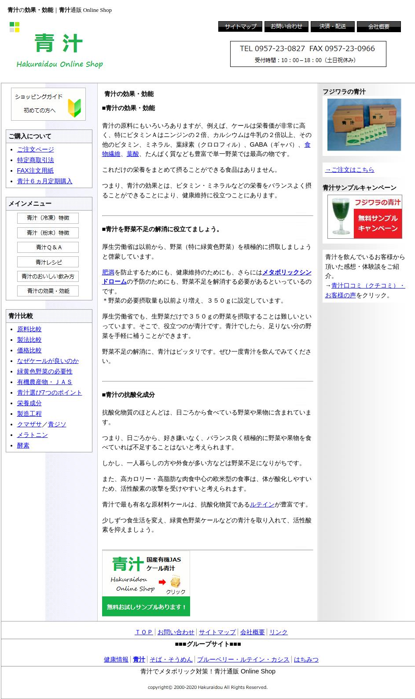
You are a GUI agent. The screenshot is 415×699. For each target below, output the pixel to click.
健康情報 (116, 659)
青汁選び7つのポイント (49, 392)
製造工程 (29, 413)
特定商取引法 (35, 159)
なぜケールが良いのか (48, 360)
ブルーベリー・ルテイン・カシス (243, 659)
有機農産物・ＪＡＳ (45, 381)
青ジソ (57, 424)
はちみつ (306, 659)
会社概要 (252, 632)
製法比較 (29, 339)
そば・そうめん (171, 659)
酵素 (23, 445)
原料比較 (29, 329)
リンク (278, 632)
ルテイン (262, 504)
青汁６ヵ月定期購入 (45, 181)
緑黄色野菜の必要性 (45, 371)
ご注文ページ (35, 149)
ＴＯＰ (144, 632)
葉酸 (133, 153)
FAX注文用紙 (35, 170)
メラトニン (32, 434)
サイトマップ (217, 632)
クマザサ (29, 424)
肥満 (108, 272)
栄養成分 (29, 403)
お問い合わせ (176, 632)
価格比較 (29, 350)
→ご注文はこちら (350, 169)
